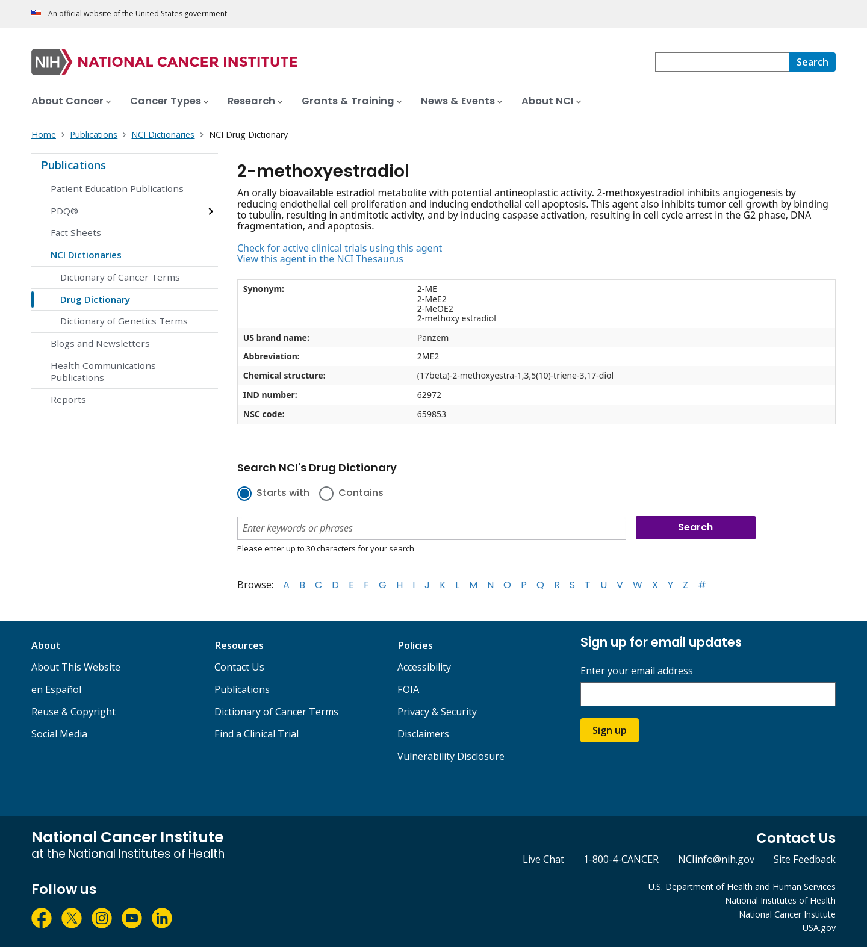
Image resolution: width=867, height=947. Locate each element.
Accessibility (424, 667)
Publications (73, 165)
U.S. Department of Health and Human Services (742, 886)
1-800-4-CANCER (621, 859)
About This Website (75, 667)
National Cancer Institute (787, 914)
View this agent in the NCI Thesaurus (320, 258)
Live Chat (543, 859)
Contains (361, 494)
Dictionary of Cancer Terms (120, 277)
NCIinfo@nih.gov (716, 859)
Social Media (59, 734)
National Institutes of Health (780, 900)
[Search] (812, 62)
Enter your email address (636, 671)
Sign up (609, 730)
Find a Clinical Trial (256, 734)
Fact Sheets (76, 232)
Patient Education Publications (117, 188)
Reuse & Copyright (73, 711)
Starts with (282, 494)
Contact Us (239, 667)
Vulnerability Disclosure (451, 756)
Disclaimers (423, 734)
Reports (68, 399)
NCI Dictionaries (86, 255)
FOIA (408, 689)
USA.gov (819, 927)
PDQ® (64, 211)
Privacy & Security (437, 711)
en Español (56, 689)
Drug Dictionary (95, 299)
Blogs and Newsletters (100, 343)
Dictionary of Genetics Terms (124, 321)
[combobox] (722, 62)
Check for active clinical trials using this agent (339, 248)
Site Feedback (805, 859)
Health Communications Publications (103, 371)
